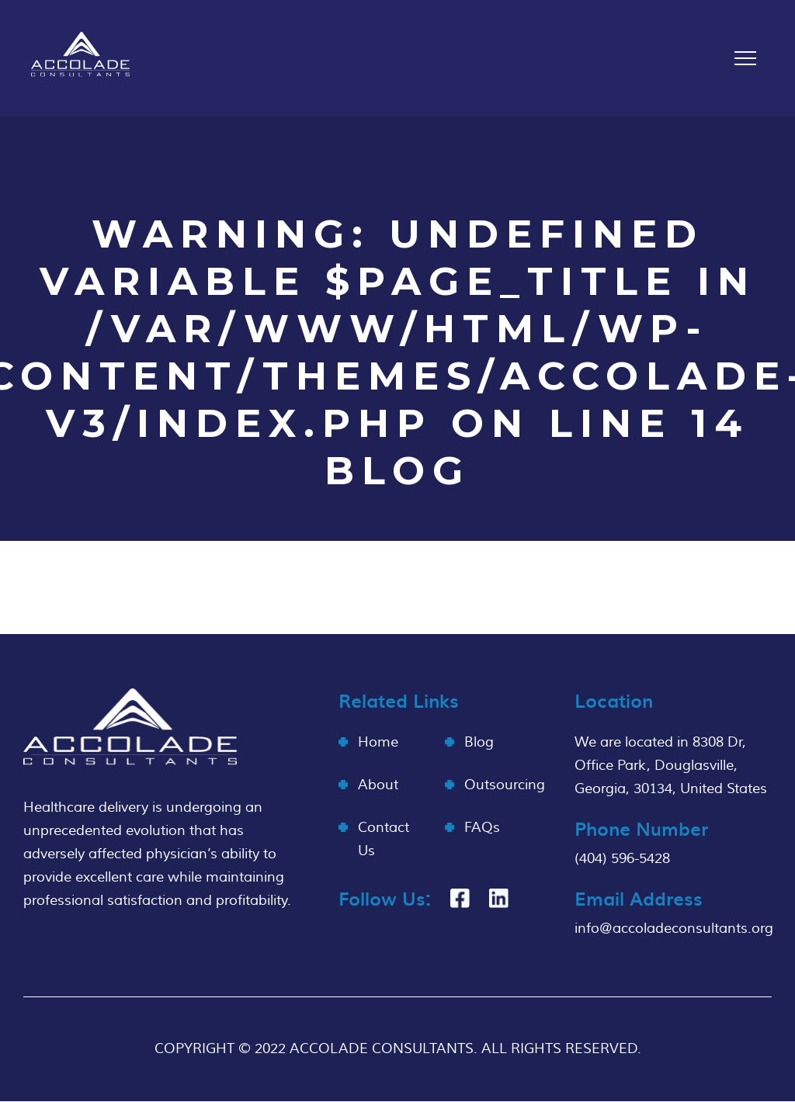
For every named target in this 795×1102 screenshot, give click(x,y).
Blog (479, 742)
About (378, 785)
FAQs (482, 828)
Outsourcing (504, 785)
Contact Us (383, 839)
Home (378, 742)
